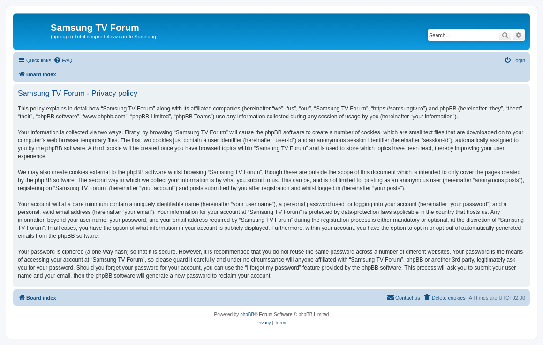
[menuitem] (62, 60)
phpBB (247, 314)
